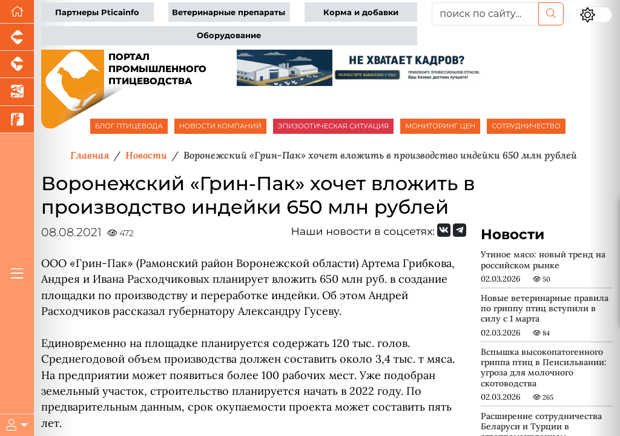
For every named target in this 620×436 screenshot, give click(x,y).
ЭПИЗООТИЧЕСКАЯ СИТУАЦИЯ (333, 126)
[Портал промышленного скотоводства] (17, 64)
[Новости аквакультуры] (17, 91)
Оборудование (229, 35)
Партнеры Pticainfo (97, 12)
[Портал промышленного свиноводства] (17, 37)
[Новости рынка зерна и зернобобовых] (17, 119)
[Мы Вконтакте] (443, 230)
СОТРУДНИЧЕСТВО (526, 126)
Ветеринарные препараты (228, 12)
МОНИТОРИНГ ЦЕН (440, 126)
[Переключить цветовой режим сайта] (595, 15)
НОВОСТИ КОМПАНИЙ (220, 126)
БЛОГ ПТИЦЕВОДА (129, 126)
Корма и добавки (360, 12)
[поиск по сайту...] (485, 13)
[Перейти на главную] (17, 12)
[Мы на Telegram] (459, 230)
